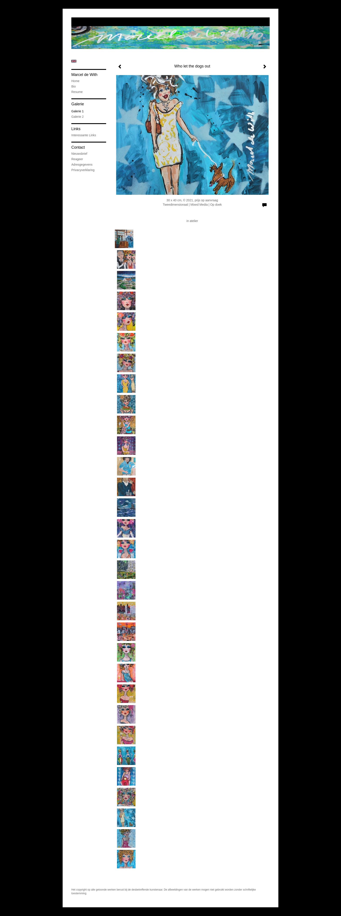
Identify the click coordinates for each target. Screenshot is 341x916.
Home (75, 81)
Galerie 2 (77, 116)
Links (75, 129)
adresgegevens (81, 164)
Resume (77, 92)
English (73, 61)
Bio (73, 86)
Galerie (77, 104)
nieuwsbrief (79, 153)
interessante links (83, 135)
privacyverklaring (83, 170)
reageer (77, 159)
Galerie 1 (77, 111)
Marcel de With (84, 74)
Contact (78, 147)
